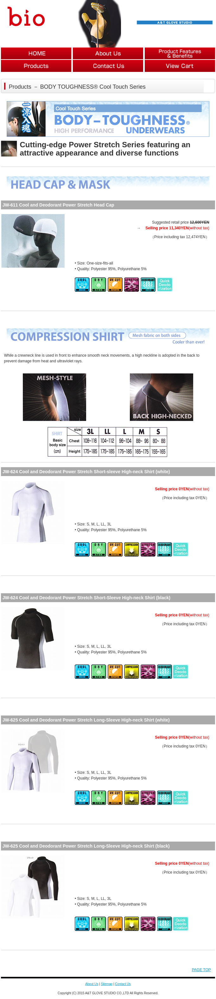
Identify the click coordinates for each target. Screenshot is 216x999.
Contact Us (122, 984)
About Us (91, 984)
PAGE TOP (201, 970)
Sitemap (106, 984)
